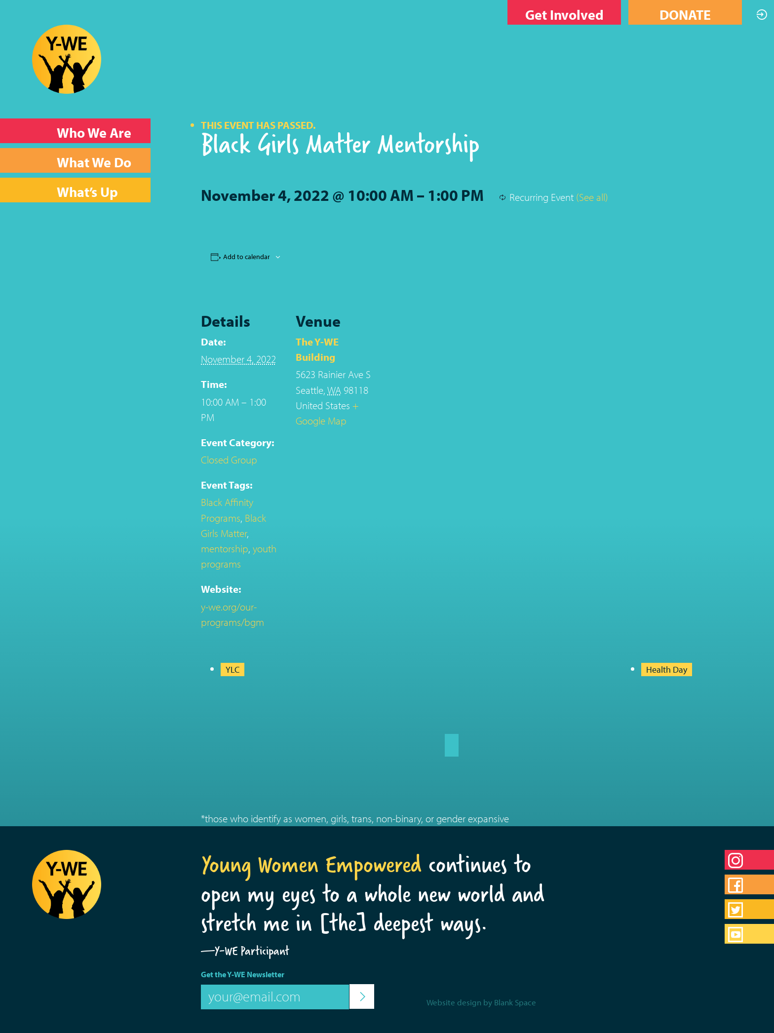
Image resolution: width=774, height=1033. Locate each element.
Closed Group (229, 459)
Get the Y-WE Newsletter (242, 974)
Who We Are (94, 132)
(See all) (592, 197)
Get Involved (564, 14)
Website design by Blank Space (481, 1002)
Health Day (666, 669)
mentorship (224, 548)
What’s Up (87, 191)
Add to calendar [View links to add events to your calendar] (246, 256)
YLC (232, 669)
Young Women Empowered (311, 864)
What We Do (94, 162)
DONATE (685, 14)
